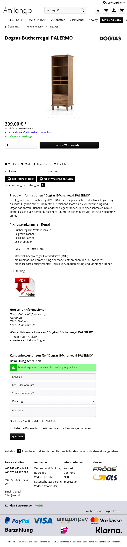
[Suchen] (82, 10)
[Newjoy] (93, 20)
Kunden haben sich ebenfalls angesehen (93, 451)
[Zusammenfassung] (53, 393)
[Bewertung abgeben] (53, 401)
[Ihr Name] (53, 376)
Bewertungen (33, 185)
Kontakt (68, 468)
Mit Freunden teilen (20, 179)
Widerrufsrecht (43, 477)
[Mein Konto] (114, 10)
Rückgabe (40, 472)
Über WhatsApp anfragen (56, 179)
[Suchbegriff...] (65, 10)
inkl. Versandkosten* (24, 128)
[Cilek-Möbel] (77, 20)
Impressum (71, 481)
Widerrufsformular (45, 486)
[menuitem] (65, 12)
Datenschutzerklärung (48, 481)
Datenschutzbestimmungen (42, 428)
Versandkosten (77, 541)
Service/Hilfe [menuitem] (112, 2)
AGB (66, 477)
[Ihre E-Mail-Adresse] (53, 385)
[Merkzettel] (106, 10)
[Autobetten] (58, 20)
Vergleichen (13, 164)
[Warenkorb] (122, 10)
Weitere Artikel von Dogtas (27, 340)
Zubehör (13, 451)
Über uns (69, 472)
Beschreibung (13, 185)
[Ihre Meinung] (53, 412)
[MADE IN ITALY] (38, 20)
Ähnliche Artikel (31, 451)
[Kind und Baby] (111, 20)
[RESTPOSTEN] (16, 20)
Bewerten (40, 164)
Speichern (17, 436)
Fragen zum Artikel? (23, 336)
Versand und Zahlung (47, 468)
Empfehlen (61, 164)
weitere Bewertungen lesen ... (104, 511)
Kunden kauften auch (55, 451)
